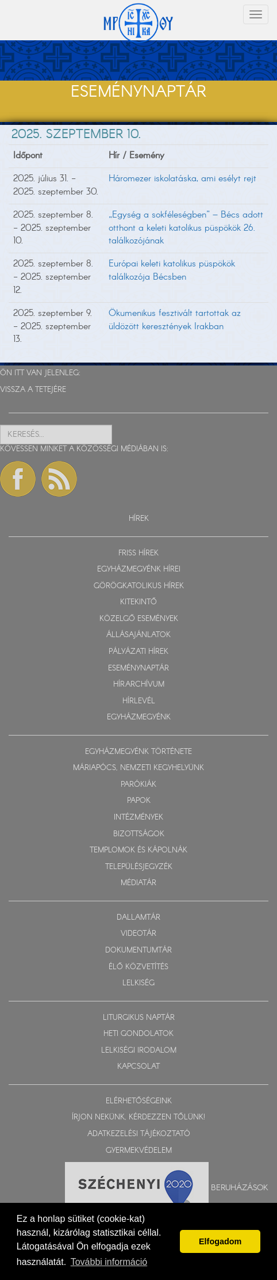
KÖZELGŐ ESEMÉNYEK (138, 619)
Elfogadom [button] (220, 1241)
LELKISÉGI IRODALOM (138, 1050)
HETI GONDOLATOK (138, 1033)
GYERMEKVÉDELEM (139, 1150)
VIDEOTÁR (138, 933)
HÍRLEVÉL (138, 701)
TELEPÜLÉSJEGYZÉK (138, 867)
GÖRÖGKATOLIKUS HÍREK (139, 586)
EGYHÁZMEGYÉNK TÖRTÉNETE (138, 751)
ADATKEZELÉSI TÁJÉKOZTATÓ (138, 1134)
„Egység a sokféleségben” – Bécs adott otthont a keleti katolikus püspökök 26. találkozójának (186, 228)
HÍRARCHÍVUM (138, 684)
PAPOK (139, 800)
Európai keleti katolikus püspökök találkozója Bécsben (172, 270)
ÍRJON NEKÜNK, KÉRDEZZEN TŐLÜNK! (138, 1117)
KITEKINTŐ (138, 602)
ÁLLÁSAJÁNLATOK (138, 635)
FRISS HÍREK (138, 553)
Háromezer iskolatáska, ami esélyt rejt (182, 178)
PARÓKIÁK (138, 784)
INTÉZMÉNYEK (138, 817)
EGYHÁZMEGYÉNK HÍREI (138, 569)
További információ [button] (109, 1262)
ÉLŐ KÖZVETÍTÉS (138, 967)
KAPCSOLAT (138, 1066)
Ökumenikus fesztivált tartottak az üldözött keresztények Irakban (175, 320)
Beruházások (239, 1188)
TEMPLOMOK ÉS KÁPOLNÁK (138, 850)
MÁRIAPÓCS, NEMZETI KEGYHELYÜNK (138, 768)
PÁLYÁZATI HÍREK (138, 651)
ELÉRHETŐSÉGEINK (139, 1101)
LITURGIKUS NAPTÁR (139, 1017)
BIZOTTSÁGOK (138, 834)
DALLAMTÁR (138, 917)
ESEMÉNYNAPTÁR (138, 668)
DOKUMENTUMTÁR (138, 950)
